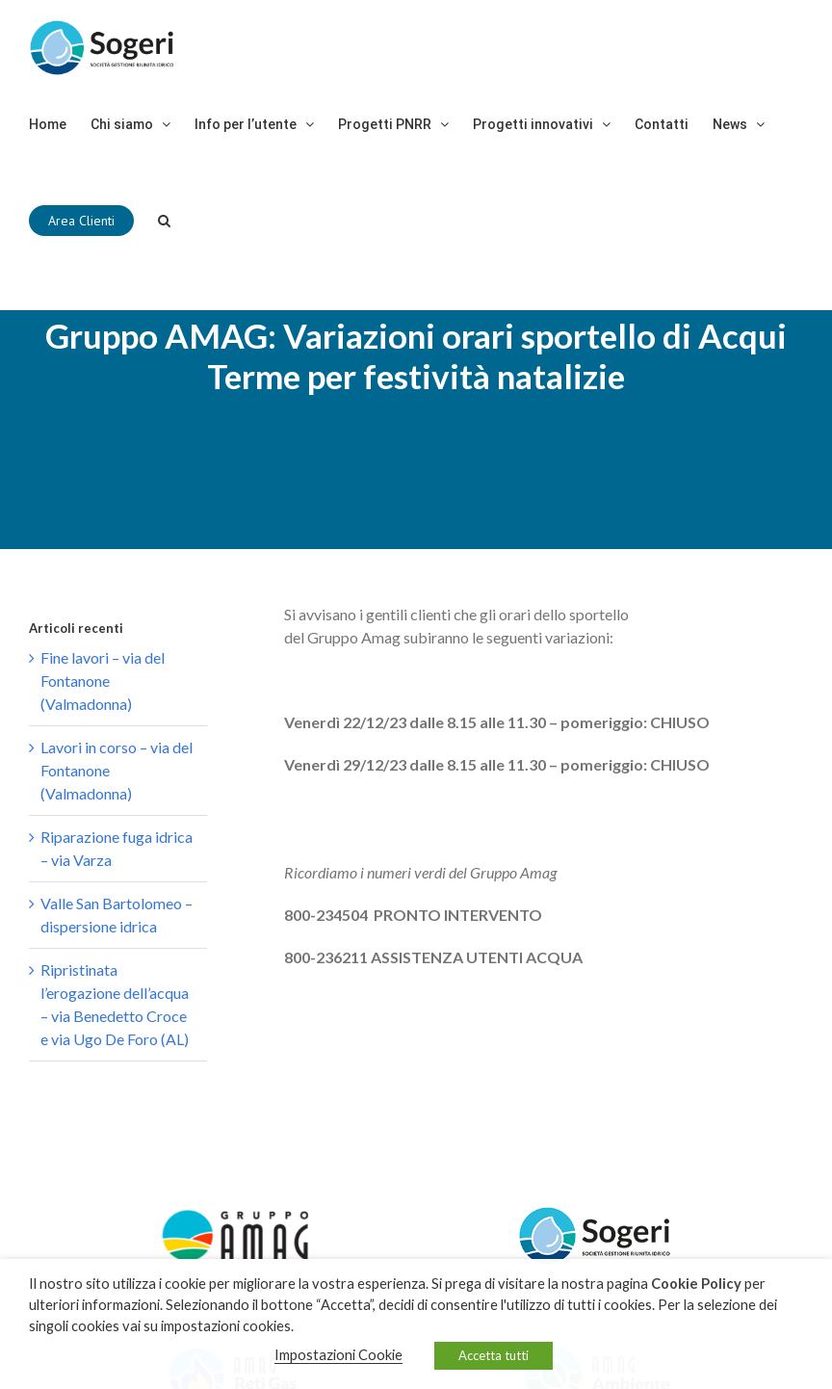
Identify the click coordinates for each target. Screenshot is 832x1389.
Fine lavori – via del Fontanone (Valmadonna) (102, 680)
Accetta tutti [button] (493, 1355)
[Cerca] (164, 220)
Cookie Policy (696, 1283)
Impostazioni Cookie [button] (338, 1355)
